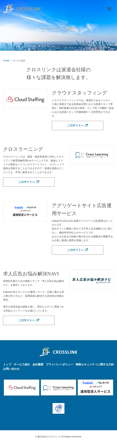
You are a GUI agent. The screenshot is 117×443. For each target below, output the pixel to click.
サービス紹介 (22, 364)
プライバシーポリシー (59, 364)
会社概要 (37, 364)
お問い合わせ (11, 368)
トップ (7, 364)
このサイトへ (75, 125)
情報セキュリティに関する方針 (95, 364)
